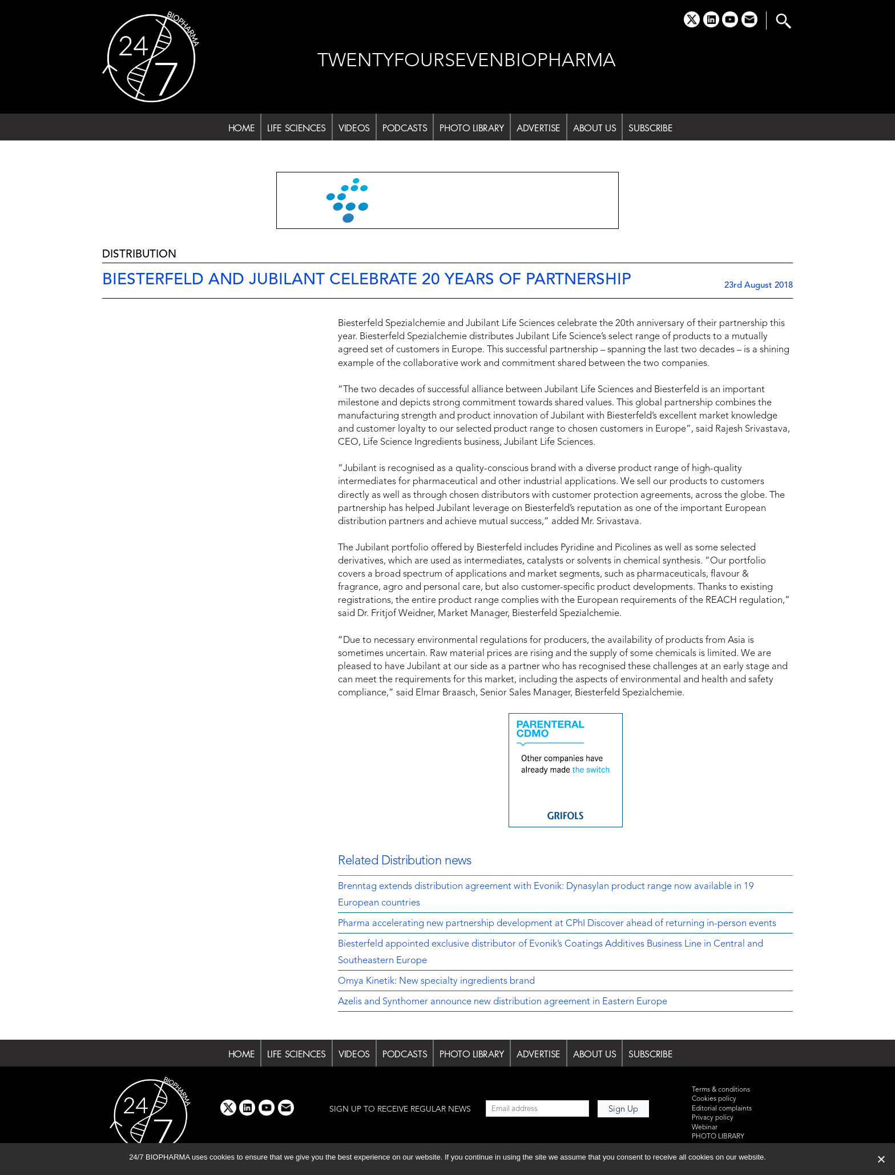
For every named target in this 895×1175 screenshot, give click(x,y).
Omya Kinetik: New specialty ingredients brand (436, 981)
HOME (241, 128)
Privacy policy (712, 1117)
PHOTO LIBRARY (472, 128)
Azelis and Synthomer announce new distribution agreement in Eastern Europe (502, 1002)
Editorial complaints (722, 1108)
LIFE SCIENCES (296, 128)
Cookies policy (714, 1099)
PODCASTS (404, 128)
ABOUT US (594, 128)
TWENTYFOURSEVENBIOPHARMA (466, 61)
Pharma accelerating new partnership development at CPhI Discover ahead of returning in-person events (557, 923)
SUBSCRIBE (650, 128)
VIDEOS (354, 128)
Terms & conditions (721, 1090)
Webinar (704, 1127)
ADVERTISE (539, 128)
